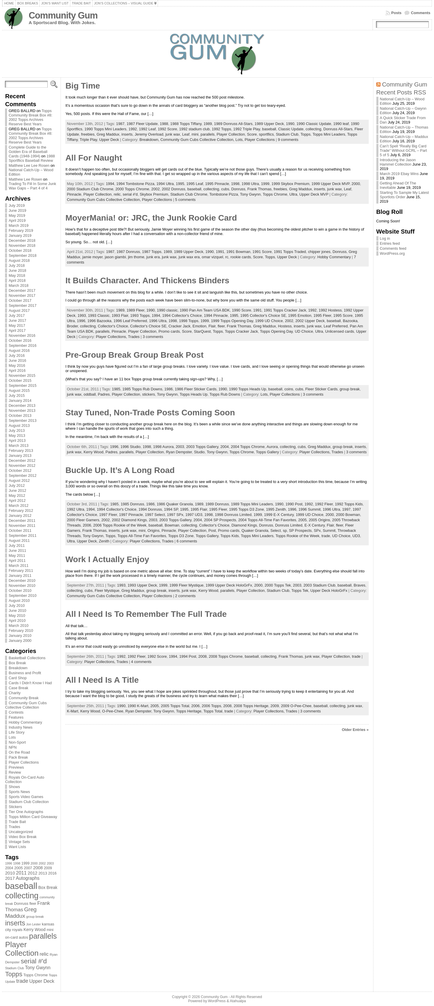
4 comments (141, 661)
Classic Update (290, 129)
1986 (168, 389)
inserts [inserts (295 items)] (15, 923)
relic (117, 194)
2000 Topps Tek (278, 585)
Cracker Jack (179, 326)
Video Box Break (22, 837)
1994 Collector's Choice (182, 315)
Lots (12, 737)
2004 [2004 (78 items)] (9, 868)
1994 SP (171, 509)
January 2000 (20, 640)
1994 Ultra (165, 183)
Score (252, 134)
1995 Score (343, 315)
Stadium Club (287, 134)
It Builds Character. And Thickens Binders (147, 280)
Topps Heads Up (194, 394)
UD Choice (304, 331)
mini (194, 134)
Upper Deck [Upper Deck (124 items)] (41, 981)
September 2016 (22, 345)
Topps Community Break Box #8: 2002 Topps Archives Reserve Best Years (30, 117)
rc (226, 257)
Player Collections (24, 762)
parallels (208, 134)
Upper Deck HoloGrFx (329, 590)
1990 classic (167, 310)
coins (288, 389)
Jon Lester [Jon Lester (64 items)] (33, 924)
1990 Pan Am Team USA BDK (205, 310)
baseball (269, 129)
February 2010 (21, 630)
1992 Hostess (330, 310)
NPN (12, 747)
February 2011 (21, 570)
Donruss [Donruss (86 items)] (21, 903)
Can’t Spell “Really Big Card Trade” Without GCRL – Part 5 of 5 (403, 150)
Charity (15, 693)
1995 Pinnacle (217, 183)
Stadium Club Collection (29, 802)
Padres (104, 394)
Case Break (18, 688)
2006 (87, 525)
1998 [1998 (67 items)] (17, 863)
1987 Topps (151, 251)
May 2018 (17, 275)
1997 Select (155, 514)
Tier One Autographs (26, 812)
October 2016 (20, 340)
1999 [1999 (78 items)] (25, 863)
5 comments (185, 199)
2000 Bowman (348, 514)
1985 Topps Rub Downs (142, 389)
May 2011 (17, 555)
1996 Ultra (157, 321)
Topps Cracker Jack (241, 331)
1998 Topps (188, 321)
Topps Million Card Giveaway (33, 817)
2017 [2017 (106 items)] (10, 878)
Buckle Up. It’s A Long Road (120, 470)
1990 (290, 123)
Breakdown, (149, 139)
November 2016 (22, 335)
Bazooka (350, 321)
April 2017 (17, 330)
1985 (116, 389)
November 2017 (22, 295)
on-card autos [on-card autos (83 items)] (16, 937)
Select (275, 530)
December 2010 (22, 580)
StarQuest (202, 331)
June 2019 (17, 210)
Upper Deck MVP (313, 194)
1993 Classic (98, 315)
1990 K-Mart (138, 706)
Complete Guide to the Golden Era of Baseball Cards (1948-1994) (28, 151)
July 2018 (17, 265)
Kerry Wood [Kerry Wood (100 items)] (35, 929)
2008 (202, 656)
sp (285, 530)
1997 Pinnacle (131, 514)
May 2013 (17, 435)
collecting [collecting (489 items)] (22, 895)
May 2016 (17, 365)
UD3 (356, 536)
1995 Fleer (322, 315)
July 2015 (17, 395)
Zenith (104, 541)
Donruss (238, 189)
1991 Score (262, 251)
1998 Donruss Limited (233, 514)
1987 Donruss (128, 251)
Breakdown (18, 668)
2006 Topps (211, 706)
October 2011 (20, 530)
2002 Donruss (173, 189)
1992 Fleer (324, 504)
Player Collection (231, 134)
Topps (306, 134)
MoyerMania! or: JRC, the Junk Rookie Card (151, 217)
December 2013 (22, 405)
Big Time (82, 85)
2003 (180, 446)
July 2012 (17, 485)
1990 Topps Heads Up (247, 389)
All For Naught (93, 157)
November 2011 (22, 525)
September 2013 (22, 420)
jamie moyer (92, 257)
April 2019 (17, 220)
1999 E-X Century (279, 514)
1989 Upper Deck (269, 123)
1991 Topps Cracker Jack (285, 310)
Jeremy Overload (149, 134)
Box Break (17, 663)
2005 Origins (319, 520)
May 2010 (17, 615)
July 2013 (17, 430)
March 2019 (19, 225)
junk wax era (189, 257)
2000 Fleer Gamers (83, 520)
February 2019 (21, 230)
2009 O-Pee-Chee (296, 706)
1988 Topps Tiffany (185, 123)
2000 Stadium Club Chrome (90, 189)
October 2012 (20, 470)
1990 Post (294, 504)
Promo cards (169, 331)
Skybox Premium (154, 194)
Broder (72, 326)
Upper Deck (109, 139)
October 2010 (20, 590)
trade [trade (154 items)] (22, 981)
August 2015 (19, 390)
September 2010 (22, 595)
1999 (265, 183)
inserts (127, 134)
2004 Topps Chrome (248, 446)
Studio (199, 452)
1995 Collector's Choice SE (263, 315)
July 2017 (17, 315)
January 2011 (20, 575)
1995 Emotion (299, 315)
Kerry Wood (93, 452)
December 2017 (22, 290)
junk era (153, 257)
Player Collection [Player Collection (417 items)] (22, 948)
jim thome (136, 257)
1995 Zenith (276, 509)
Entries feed (390, 243)
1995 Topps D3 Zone (246, 509)
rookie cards (241, 257)
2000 (356, 183)
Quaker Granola (254, 530)
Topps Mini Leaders (329, 134)
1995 (180, 183)
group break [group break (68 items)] (35, 916)
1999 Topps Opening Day (232, 321)
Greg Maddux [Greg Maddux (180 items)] (20, 912)
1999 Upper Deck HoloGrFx (229, 585)
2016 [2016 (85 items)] (52, 873)
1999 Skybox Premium (290, 183)
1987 (120, 123)
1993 (82, 315)
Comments (420, 13)
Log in (385, 238)
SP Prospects (300, 530)
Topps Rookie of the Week (297, 536)
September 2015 (22, 385)
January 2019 (20, 235)
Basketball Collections (27, 658)
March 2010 (19, 625)
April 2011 (17, 560)
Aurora (272, 446)
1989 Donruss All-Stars (233, 123)
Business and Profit (25, 673)
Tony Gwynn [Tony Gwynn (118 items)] (38, 967)
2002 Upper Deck (310, 321)
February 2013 (21, 450)
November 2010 (22, 585)
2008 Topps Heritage (251, 706)
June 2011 (17, 550)
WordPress (217, 1001)
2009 (275, 706)
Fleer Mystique (107, 590)
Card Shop (17, 678)
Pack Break (18, 757)
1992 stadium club (194, 129)
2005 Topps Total (175, 706)
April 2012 (17, 500)
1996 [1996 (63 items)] (8, 863)
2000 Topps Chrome (132, 189)
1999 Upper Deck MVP (330, 183)
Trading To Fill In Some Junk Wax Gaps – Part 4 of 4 (32, 185)
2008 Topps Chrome (226, 656)
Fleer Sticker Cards (321, 389)
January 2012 (20, 515)
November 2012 (22, 465)
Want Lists (17, 847)
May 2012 (17, 495)
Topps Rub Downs (225, 394)
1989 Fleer (135, 310)
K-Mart (72, 711)
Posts (396, 13)
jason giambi (115, 257)
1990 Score (241, 310)
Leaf (185, 134)
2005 (302, 520)
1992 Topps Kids (349, 504)
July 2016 (17, 355)
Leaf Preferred (336, 326)
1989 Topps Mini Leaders (252, 504)
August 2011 (19, 540)
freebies (88, 134)
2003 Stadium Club (319, 585)
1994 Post (187, 656)
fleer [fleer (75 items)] (32, 904)
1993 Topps (140, 315)
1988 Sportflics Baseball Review (32, 158)
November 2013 (22, 410)
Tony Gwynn (250, 194)
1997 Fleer (108, 514)
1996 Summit (309, 509)
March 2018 (19, 285)
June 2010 (17, 610)
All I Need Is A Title (101, 679)
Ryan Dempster (179, 452)
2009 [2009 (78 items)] (48, 868)
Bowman (172, 525)
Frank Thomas (259, 189)
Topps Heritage (188, 711)
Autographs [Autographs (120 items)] (28, 878)
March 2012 (19, 505)
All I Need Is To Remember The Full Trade (146, 614)
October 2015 (20, 380)
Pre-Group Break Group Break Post (134, 354)
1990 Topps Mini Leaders (105, 129)
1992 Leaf (147, 129)
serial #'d (130, 194)
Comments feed (393, 248)
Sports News (19, 792)
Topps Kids (230, 536)
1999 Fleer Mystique (186, 585)
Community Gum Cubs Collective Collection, (197, 139)
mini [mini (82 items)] (50, 929)
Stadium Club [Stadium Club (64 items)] (14, 968)
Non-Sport (17, 742)
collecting (313, 129)
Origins (154, 530)
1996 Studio (131, 446)
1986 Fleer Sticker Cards (196, 389)
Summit (329, 530)
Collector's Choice (113, 326)
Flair (212, 326)
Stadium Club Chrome (188, 194)
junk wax (172, 134)
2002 (155, 189)
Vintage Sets (19, 842)
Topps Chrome (275, 194)
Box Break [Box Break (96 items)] (47, 887)
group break (350, 389)
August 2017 (19, 310)
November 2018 (22, 245)
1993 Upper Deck (142, 585)
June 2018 (17, 270)
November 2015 (22, 375)
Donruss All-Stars (338, 129)
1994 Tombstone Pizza (135, 183)
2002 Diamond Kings (129, 520)
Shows (14, 787)
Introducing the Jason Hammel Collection (398, 162)
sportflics (266, 134)
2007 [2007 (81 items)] (28, 868)
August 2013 (19, 425)
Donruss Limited (288, 525)
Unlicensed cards (339, 331)
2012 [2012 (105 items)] (32, 873)
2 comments (185, 596)
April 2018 (17, 280)
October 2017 (20, 300)
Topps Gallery (267, 452)
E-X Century (314, 525)
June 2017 (17, 320)
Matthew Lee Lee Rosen (29, 165)
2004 (224, 446)
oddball (90, 394)
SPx (317, 530)
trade (325, 536)
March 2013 (19, 445)
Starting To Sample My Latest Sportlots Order (404, 194)
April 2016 (17, 370)
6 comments (186, 541)
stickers (148, 394)
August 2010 (19, 600)
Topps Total (213, 711)
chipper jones (319, 251)
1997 (346, 509)
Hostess (285, 326)
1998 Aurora (163, 446)
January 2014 (20, 400)
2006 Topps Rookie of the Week (119, 525)
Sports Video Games (26, 797)
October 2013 (20, 415)
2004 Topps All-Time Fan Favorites (267, 520)
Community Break (24, 698)
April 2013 (17, 440)
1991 (220, 251)
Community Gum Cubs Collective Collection (25, 705)
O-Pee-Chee (112, 711)
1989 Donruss (217, 504)
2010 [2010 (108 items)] (10, 872)
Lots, (240, 139)
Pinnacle (74, 194)
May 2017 (17, 325)
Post (212, 530)
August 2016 (19, 350)
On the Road (19, 752)
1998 (235, 183)
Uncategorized (21, 832)
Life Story (16, 732)
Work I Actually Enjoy (107, 559)
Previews (16, 767)
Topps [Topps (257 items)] (13, 974)
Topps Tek (299, 590)
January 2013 (20, 455)
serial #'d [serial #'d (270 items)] (34, 961)
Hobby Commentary (25, 722)
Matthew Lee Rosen (25, 179)
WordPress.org (392, 253)
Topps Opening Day (276, 331)
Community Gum (63, 15)
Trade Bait (17, 822)
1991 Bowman (238, 251)
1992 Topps (221, 129)
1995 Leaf (194, 183)
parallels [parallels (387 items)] (43, 936)
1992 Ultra (75, 509)
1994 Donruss (150, 509)
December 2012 (22, 460)
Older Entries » (355, 729)
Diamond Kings (244, 525)
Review (15, 772)
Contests (16, 712)
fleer (221, 326)
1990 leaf (341, 123)
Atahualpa (238, 1001)
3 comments (153, 336)
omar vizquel (212, 257)
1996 (81, 321)
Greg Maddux (107, 134)
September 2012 (22, 475)
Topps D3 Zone (181, 536)
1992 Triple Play (246, 129)
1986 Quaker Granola (175, 504)
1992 (132, 129)
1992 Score (167, 129)
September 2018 (22, 255)
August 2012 (19, 480)
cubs (225, 189)
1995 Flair (199, 509)
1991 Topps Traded (290, 251)
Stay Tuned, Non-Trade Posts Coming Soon (150, 412)
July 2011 (17, 545)
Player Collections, (112, 336)
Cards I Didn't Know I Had (30, 683)
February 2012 (21, 510)
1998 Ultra (250, 183)
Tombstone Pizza (223, 194)
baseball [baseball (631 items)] (21, 886)
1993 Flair (120, 315)
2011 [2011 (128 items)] (21, 872)
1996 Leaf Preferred (130, 321)
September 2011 (22, 535)
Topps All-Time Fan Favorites (142, 536)
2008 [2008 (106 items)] (38, 867)
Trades (14, 827)
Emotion (199, 326)
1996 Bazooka (99, 321)
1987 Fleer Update (142, 123)
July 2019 (17, 205)
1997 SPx (175, 514)
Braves (359, 585)
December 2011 (22, 520)
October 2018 (20, 250)
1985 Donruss (132, 504)
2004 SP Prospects (220, 520)
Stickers (15, 807)
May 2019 (17, 215)
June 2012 (17, 490)
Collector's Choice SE (148, 326)
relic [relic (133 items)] (44, 954)
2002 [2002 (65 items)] (42, 863)
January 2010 (20, 635)
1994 (110, 183)
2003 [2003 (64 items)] (50, 863)
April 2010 (17, 620)
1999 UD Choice (269, 321)
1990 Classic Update (313, 123)
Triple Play (88, 139)
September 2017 (22, 305)
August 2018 (19, 260)
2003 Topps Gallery (202, 446)
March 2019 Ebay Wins (399, 173)
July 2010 (17, 605)
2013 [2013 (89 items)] (43, 873)
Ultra (293, 194)
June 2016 (17, 360)
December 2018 (22, 240)
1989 (207, 123)
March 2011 (19, 565)
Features (16, 717)
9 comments (288, 139)
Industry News (20, 727)
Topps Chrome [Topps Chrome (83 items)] (36, 975)
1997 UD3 (193, 514)
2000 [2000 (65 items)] (34, 863)
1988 (164, 123)
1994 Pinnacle (216, 315)
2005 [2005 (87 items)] (18, 868)
